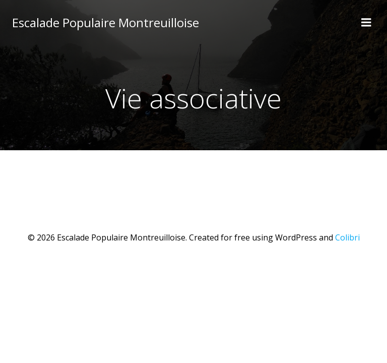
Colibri (347, 237)
